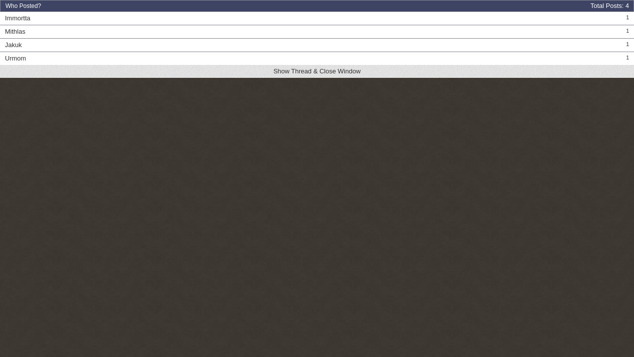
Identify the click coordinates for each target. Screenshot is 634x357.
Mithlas (15, 31)
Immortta (17, 18)
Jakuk (13, 45)
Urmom (15, 58)
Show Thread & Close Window (317, 71)
